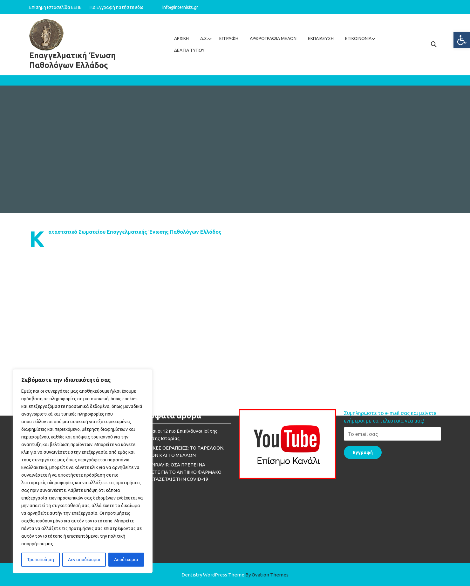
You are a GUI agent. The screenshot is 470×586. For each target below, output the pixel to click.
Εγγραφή (228, 38)
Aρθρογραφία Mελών (273, 38)
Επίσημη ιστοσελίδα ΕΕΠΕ (58, 7)
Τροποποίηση (40, 559)
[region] (83, 471)
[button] (461, 40)
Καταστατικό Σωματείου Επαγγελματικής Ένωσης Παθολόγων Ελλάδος (134, 232)
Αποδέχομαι (126, 559)
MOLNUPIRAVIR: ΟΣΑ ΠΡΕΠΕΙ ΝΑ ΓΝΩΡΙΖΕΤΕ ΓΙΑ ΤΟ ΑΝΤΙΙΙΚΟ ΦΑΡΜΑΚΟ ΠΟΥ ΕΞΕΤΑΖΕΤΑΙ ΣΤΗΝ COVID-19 (177, 403)
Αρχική (181, 38)
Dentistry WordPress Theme (235, 574)
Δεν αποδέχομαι (84, 559)
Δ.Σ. (204, 38)
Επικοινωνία (358, 38)
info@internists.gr (180, 7)
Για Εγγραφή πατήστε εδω (116, 7)
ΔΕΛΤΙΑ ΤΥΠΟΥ (189, 50)
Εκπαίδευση (321, 38)
